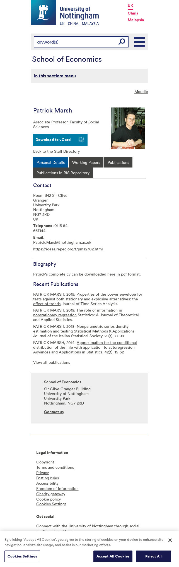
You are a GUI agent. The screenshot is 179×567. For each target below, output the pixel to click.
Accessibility (47, 483)
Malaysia (136, 20)
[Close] (170, 542)
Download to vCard (53, 139)
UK (130, 5)
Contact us (54, 412)
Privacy (42, 472)
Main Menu (139, 41)
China (133, 13)
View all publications (51, 362)
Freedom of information (57, 488)
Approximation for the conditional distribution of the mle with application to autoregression (85, 345)
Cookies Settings (22, 558)
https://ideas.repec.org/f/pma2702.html (68, 249)
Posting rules (47, 477)
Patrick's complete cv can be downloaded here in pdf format (86, 274)
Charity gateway (50, 493)
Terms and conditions (55, 467)
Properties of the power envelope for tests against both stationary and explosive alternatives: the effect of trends (87, 298)
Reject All (153, 558)
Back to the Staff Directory (56, 151)
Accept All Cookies (112, 558)
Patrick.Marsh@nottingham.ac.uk (62, 242)
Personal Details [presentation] (51, 162)
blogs (67, 531)
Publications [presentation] (118, 162)
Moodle (141, 91)
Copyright (45, 462)
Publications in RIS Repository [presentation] (63, 172)
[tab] (50, 162)
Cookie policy (48, 499)
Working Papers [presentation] (86, 162)
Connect (44, 525)
